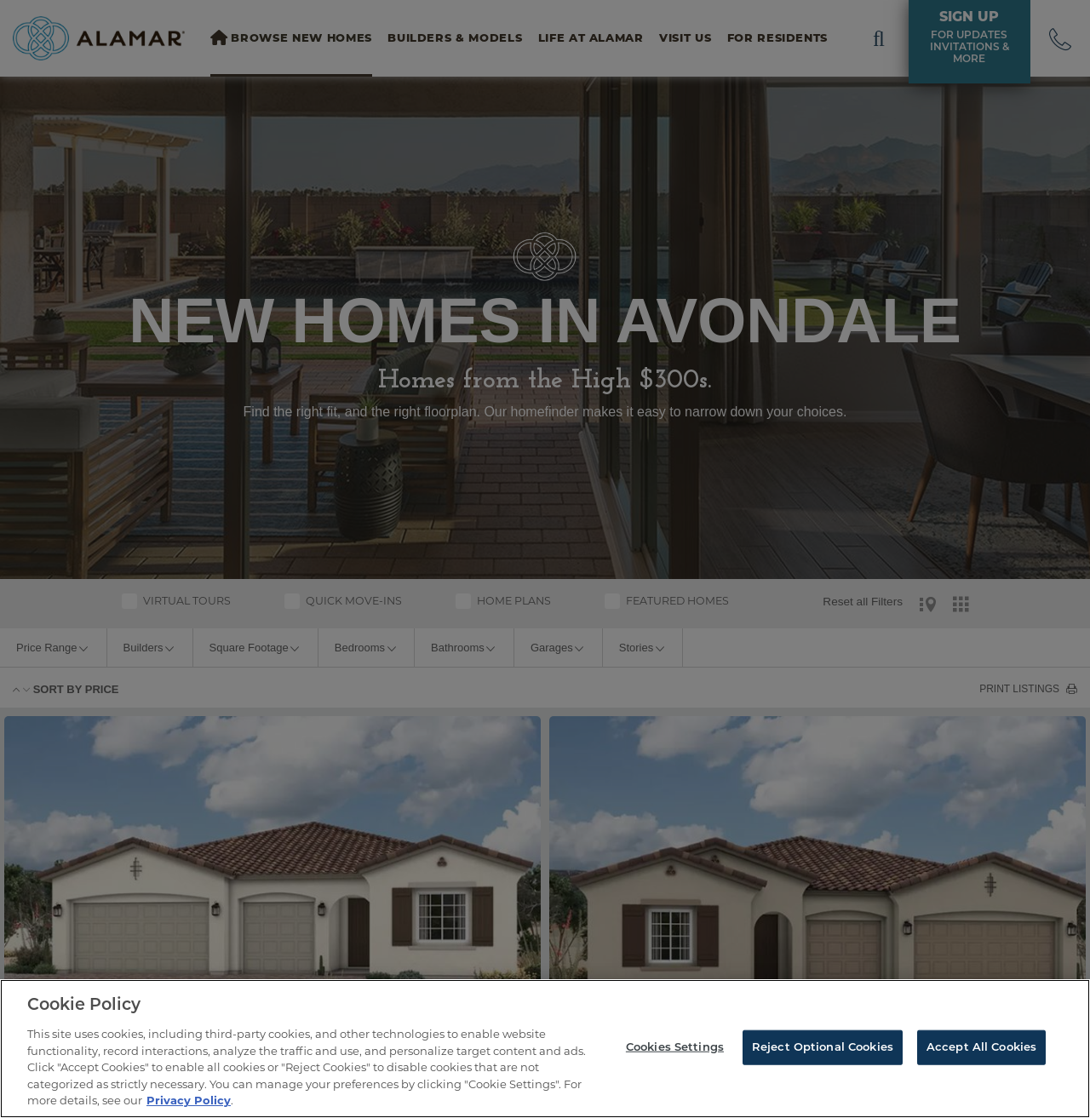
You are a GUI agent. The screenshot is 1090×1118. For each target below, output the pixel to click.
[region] (545, 1048)
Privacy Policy (188, 1100)
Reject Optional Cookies (822, 1046)
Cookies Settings (675, 1046)
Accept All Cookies (981, 1046)
